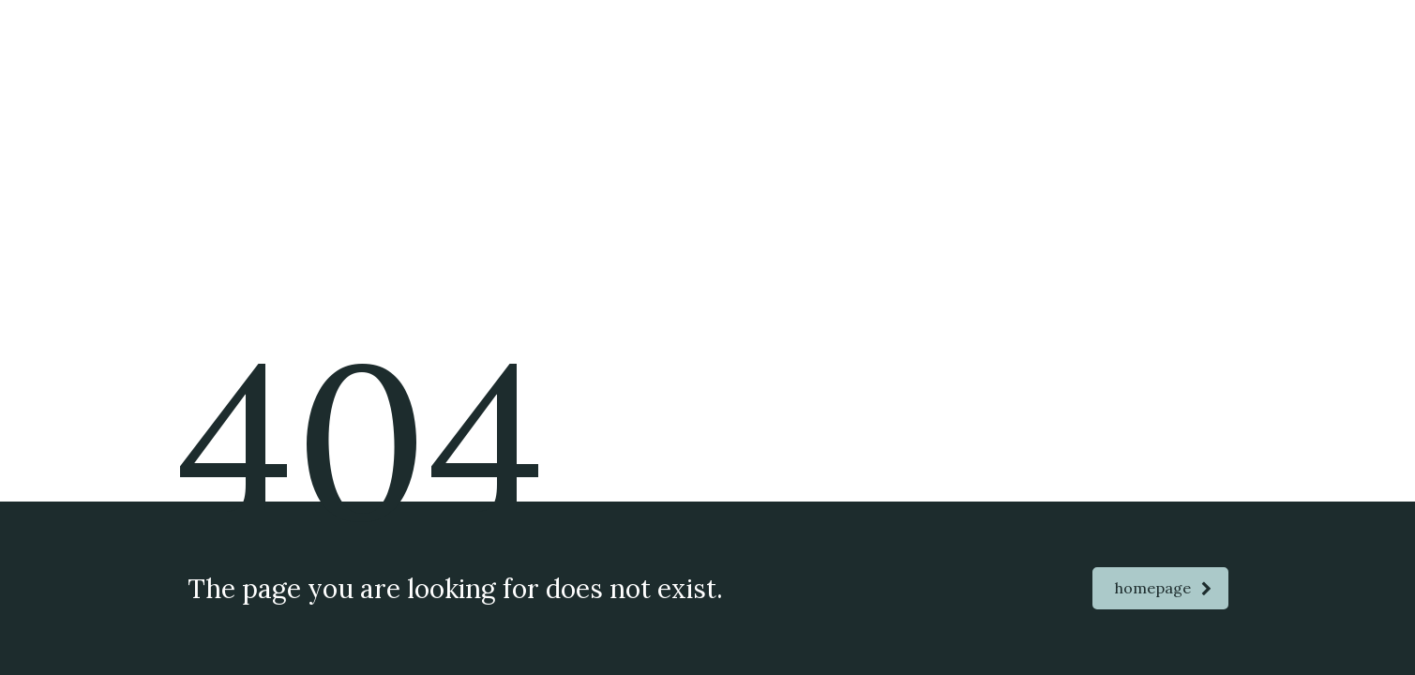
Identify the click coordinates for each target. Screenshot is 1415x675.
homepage (1163, 587)
